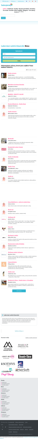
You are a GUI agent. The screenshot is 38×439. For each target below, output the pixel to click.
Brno (2, 386)
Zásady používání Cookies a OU (15, 427)
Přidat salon (6, 1)
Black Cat (10, 209)
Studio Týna (11, 166)
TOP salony (31, 10)
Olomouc (3, 412)
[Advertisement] (19, 32)
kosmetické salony (6, 383)
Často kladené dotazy (13, 424)
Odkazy (26, 429)
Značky (16, 9)
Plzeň (2, 399)
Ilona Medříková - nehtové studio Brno (19, 202)
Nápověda (21, 424)
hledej (19, 60)
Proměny (32, 9)
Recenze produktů (24, 9)
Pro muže (5, 10)
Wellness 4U (11, 217)
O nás (26, 422)
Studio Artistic (12, 73)
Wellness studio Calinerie (15, 252)
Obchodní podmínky (27, 427)
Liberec (3, 406)
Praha (2, 380)
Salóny (5, 9)
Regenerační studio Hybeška (16, 244)
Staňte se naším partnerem (31, 337)
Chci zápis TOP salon (31, 69)
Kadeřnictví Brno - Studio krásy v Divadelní (20, 280)
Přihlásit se (13, 1)
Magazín (25, 10)
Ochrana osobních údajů (14, 429)
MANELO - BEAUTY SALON (15, 94)
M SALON (11, 138)
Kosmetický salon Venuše (15, 147)
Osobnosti (10, 9)
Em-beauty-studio (13, 235)
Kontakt (10, 431)
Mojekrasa (15, 431)
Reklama (22, 429)
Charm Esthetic (12, 262)
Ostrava (3, 393)
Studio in (10, 176)
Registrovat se (21, 1)
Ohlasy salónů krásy (19, 422)
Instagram (31, 429)
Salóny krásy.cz (19, 331)
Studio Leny (11, 271)
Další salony (19, 290)
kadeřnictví (4, 382)
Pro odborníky (11, 422)
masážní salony (5, 385)
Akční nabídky (18, 10)
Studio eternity (12, 111)
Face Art (10, 227)
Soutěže (11, 10)
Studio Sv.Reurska (13, 156)
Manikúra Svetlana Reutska (16, 84)
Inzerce (19, 12)
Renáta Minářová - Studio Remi (17, 104)
